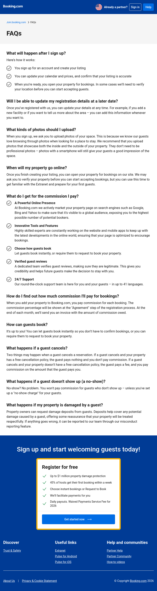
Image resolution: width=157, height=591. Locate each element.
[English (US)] (98, 7)
